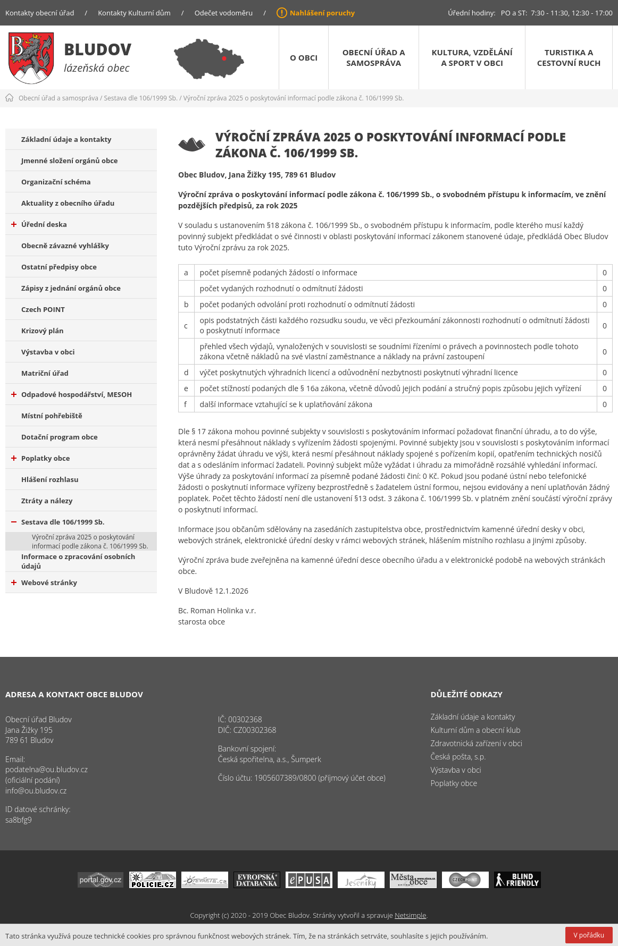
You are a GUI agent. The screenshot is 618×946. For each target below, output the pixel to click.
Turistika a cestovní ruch (569, 57)
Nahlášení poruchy (322, 13)
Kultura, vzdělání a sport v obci (472, 57)
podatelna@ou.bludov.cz (46, 769)
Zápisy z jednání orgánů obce (71, 288)
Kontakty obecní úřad (39, 13)
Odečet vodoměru (224, 13)
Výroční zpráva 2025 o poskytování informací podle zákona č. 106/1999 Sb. (293, 98)
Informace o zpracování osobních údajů (78, 561)
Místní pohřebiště (51, 415)
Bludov (97, 49)
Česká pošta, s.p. (458, 756)
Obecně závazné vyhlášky (65, 245)
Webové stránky (44, 582)
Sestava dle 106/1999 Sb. (141, 98)
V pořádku (589, 935)
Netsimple (410, 915)
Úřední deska (39, 224)
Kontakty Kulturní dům (134, 13)
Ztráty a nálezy (46, 500)
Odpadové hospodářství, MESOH (71, 394)
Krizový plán (42, 330)
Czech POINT (43, 309)
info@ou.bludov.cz (35, 790)
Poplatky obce (40, 458)
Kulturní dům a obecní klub (475, 730)
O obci (304, 57)
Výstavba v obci (47, 352)
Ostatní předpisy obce (59, 267)
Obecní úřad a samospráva (374, 57)
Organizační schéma (56, 182)
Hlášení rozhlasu (49, 479)
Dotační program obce (59, 437)
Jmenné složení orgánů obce (69, 160)
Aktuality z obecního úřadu (67, 203)
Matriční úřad (45, 373)
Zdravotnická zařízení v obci (476, 743)
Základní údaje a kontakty (66, 139)
